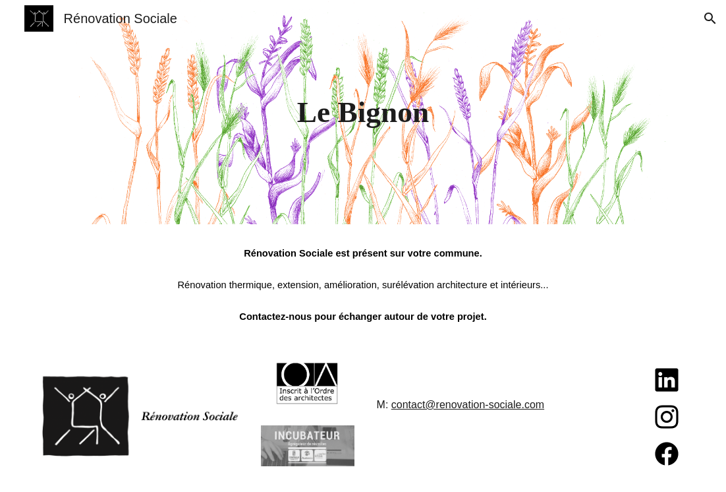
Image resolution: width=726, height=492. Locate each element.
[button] (710, 18)
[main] (362, 112)
